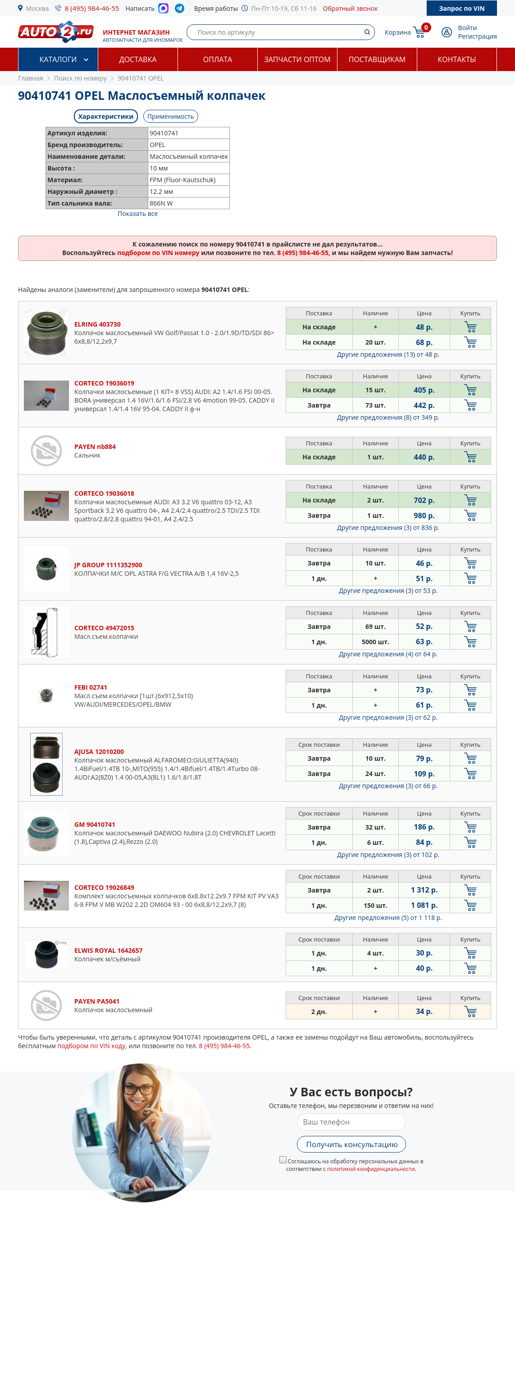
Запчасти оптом (297, 59)
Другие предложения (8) (388, 417)
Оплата (217, 59)
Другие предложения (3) (388, 527)
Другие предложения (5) (388, 917)
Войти (467, 27)
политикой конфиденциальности (371, 1169)
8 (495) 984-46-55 (92, 8)
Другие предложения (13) (388, 354)
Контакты (457, 59)
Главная (30, 78)
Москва (37, 8)
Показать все (138, 213)
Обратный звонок (350, 8)
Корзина (398, 32)
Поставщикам (377, 59)
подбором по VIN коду (91, 1045)
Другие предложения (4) (388, 654)
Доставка (138, 59)
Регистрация (477, 36)
